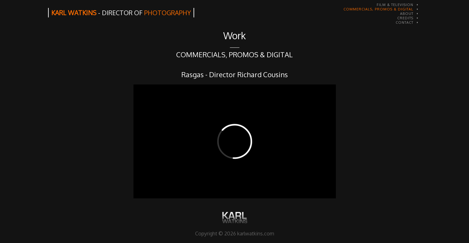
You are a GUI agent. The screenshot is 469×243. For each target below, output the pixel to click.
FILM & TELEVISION (395, 5)
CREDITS (405, 18)
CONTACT (404, 22)
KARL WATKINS (121, 13)
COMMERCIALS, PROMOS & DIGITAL (378, 9)
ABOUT (406, 13)
